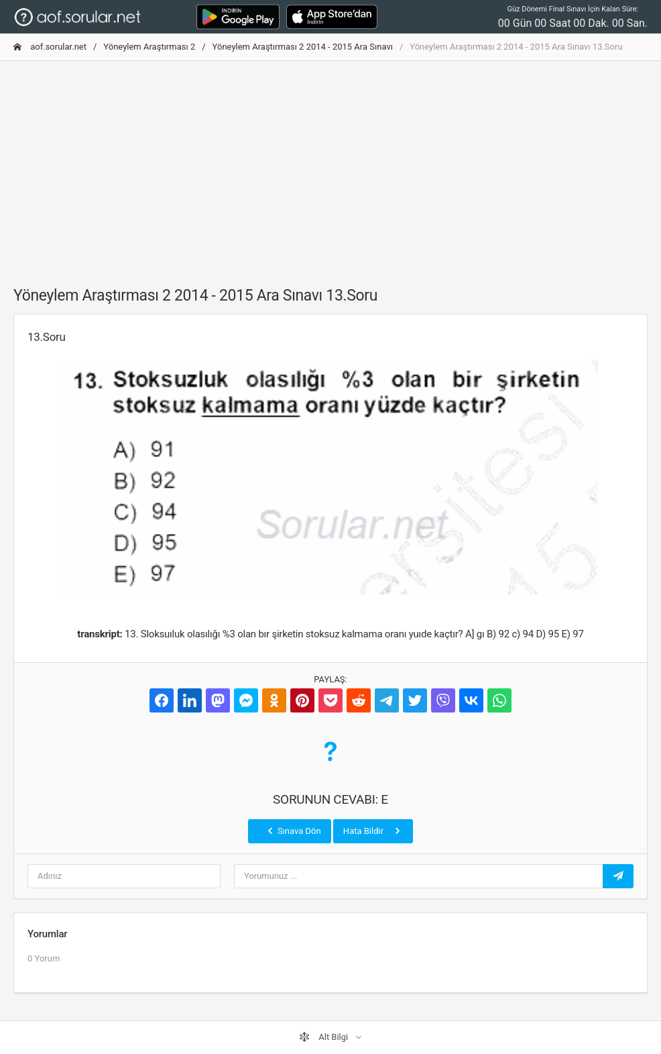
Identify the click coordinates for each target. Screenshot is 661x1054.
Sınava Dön (293, 830)
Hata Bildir (373, 830)
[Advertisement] (330, 166)
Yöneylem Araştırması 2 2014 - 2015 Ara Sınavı (303, 47)
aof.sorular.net (49, 47)
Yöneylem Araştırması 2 (149, 47)
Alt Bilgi (324, 1037)
